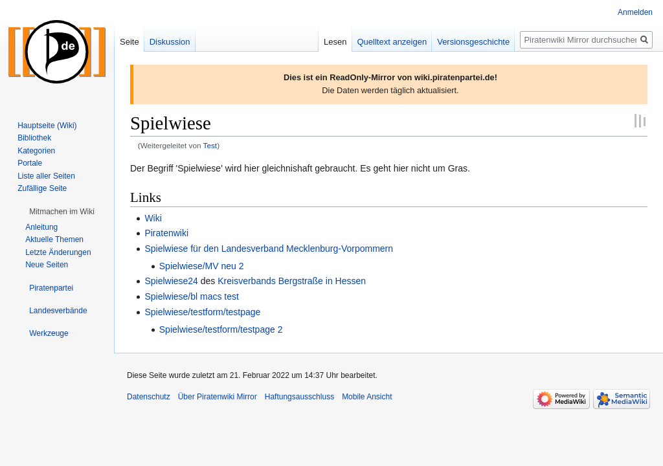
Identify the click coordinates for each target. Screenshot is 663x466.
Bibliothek (34, 137)
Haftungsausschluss (299, 396)
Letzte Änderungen (58, 252)
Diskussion (170, 42)
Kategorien (36, 150)
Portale (29, 163)
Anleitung (41, 227)
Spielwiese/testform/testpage (202, 312)
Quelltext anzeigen (392, 42)
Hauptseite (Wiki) (46, 125)
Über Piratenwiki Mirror (217, 396)
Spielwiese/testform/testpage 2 (221, 329)
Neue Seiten (46, 264)
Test (210, 145)
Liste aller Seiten (46, 176)
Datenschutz (148, 396)
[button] (62, 211)
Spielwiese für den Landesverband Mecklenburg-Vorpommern (268, 248)
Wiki (152, 218)
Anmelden (635, 12)
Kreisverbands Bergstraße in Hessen (292, 281)
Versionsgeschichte (473, 42)
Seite (129, 42)
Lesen (335, 42)
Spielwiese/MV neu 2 (201, 266)
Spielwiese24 (171, 281)
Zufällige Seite (42, 188)
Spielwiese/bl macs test (191, 296)
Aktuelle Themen (54, 239)
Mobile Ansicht (367, 396)
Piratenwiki (166, 233)
